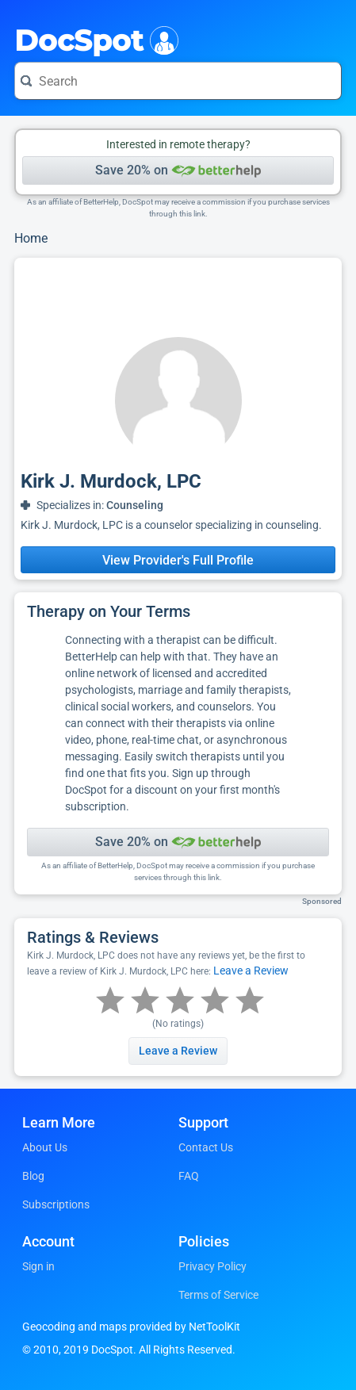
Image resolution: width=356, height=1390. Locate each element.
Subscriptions (56, 1204)
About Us (44, 1147)
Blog (33, 1176)
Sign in (38, 1266)
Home (31, 238)
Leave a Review (251, 970)
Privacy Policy (212, 1266)
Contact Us (205, 1147)
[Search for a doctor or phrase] (178, 81)
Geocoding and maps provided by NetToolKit (131, 1326)
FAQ (188, 1176)
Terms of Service (218, 1295)
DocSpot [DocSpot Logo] (93, 39)
